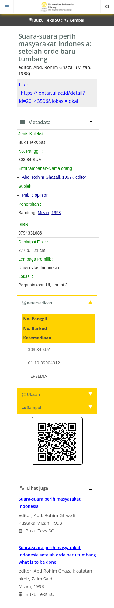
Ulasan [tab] (57, 394)
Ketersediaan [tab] (57, 303)
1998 (56, 212)
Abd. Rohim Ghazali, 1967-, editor (54, 177)
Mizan (43, 212)
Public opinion (35, 195)
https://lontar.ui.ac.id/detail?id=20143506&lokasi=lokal (52, 97)
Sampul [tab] (57, 407)
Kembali (77, 20)
